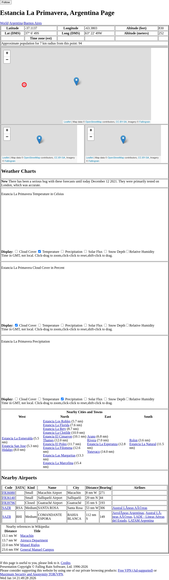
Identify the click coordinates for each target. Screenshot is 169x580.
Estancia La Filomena (57, 448)
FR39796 (8, 503)
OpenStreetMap (93, 122)
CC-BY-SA (121, 122)
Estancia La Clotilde (57, 432)
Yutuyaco (93, 451)
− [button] (7, 60)
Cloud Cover (27, 251)
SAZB (6, 516)
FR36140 (8, 498)
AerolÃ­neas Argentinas (128, 513)
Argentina (16, 23)
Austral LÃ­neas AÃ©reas (130, 508)
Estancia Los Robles (57, 421)
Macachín (27, 535)
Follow (6, 2)
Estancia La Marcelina (58, 463)
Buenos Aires (33, 23)
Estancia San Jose (14, 446)
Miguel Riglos (30, 545)
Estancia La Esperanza (102, 444)
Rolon (133, 440)
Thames (48, 440)
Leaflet (67, 122)
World (4, 23)
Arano (91, 436)
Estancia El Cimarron (57, 436)
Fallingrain (144, 122)
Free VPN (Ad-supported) (135, 570)
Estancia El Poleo (55, 444)
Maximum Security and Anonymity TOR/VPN (31, 574)
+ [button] (7, 53)
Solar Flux (95, 251)
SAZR (6, 508)
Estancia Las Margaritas (59, 455)
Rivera (91, 440)
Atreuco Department (34, 540)
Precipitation (73, 251)
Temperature (50, 251)
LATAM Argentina (141, 520)
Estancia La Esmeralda (17, 438)
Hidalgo (7, 449)
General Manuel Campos (37, 549)
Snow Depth (116, 251)
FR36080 (8, 492)
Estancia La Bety (54, 429)
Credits (65, 563)
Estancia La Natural (142, 444)
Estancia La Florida (56, 425)
